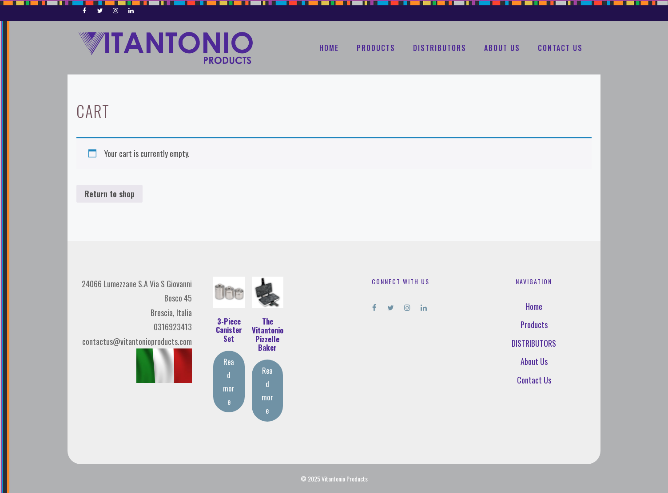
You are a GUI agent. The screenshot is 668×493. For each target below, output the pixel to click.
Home (329, 48)
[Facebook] (85, 9)
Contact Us (560, 48)
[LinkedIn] (131, 9)
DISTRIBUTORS (439, 48)
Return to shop (109, 194)
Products (376, 48)
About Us (502, 48)
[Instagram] (116, 9)
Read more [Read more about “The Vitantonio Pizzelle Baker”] (267, 390)
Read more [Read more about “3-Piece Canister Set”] (229, 381)
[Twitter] (100, 9)
